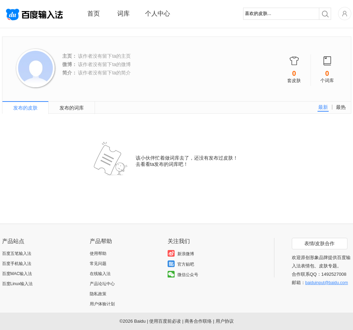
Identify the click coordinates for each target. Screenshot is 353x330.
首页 (93, 13)
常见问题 (98, 263)
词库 (123, 13)
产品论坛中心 (102, 283)
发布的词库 (71, 108)
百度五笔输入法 (16, 253)
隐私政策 (98, 293)
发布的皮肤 (25, 108)
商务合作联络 (198, 321)
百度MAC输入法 (17, 273)
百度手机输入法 (16, 263)
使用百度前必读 (165, 321)
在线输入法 (100, 273)
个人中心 (157, 13)
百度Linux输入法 (17, 283)
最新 (323, 107)
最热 (341, 107)
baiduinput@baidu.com (326, 282)
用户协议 (225, 321)
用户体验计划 (102, 303)
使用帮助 (98, 253)
